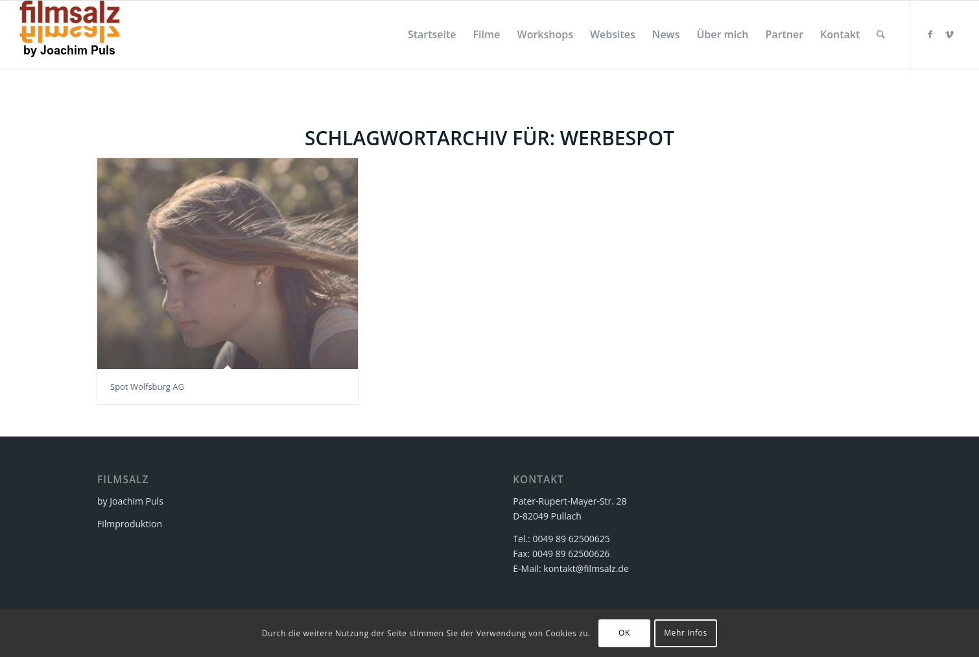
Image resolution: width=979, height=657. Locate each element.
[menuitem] (432, 35)
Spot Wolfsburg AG (147, 386)
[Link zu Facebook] (930, 34)
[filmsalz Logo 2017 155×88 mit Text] (69, 35)
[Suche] (880, 35)
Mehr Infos (685, 632)
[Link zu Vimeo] (950, 34)
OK (624, 632)
